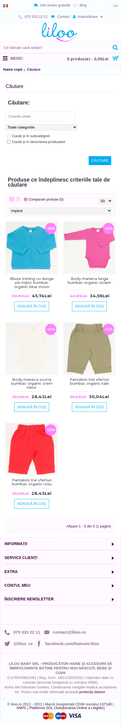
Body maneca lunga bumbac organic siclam (89, 280)
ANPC (21, 708)
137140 (106, 704)
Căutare (33, 69)
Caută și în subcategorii (28, 136)
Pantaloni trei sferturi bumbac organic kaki (89, 381)
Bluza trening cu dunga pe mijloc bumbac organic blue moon (32, 282)
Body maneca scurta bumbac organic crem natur (31, 383)
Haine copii (12, 69)
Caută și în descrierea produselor (36, 142)
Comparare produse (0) (46, 199)
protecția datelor (92, 692)
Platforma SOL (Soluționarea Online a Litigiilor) (67, 708)
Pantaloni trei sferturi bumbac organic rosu (32, 482)
